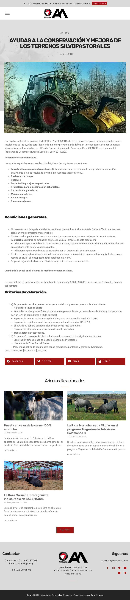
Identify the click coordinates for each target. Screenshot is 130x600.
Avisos (65, 33)
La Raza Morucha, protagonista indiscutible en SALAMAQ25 (26, 497)
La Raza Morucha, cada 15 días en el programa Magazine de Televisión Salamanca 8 (92, 429)
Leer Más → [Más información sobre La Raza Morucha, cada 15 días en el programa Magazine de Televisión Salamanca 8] (74, 454)
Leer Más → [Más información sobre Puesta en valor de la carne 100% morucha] (10, 451)
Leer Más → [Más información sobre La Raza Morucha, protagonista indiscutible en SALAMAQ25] (10, 520)
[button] (7, 13)
